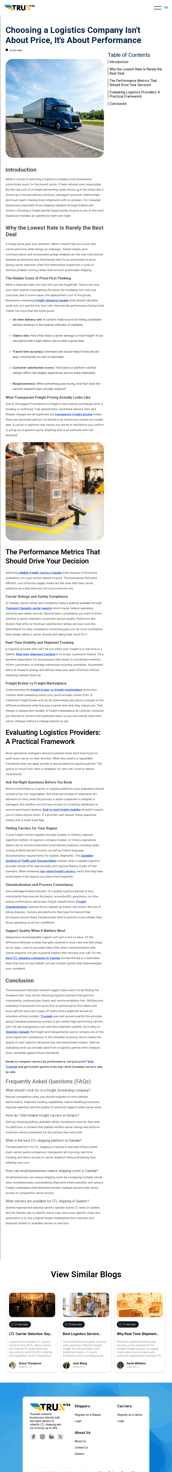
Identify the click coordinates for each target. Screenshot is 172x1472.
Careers (79, 1453)
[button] (158, 7)
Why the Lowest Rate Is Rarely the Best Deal (136, 71)
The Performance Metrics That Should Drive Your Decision (133, 83)
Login (78, 1421)
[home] (19, 8)
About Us (80, 1441)
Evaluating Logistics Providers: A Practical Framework (135, 94)
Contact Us (81, 1447)
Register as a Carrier (129, 1414)
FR (166, 7)
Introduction (119, 62)
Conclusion (118, 104)
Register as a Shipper (88, 1414)
